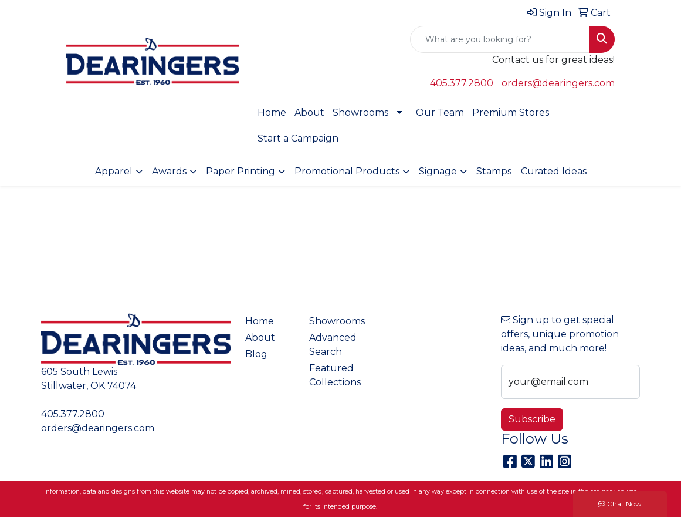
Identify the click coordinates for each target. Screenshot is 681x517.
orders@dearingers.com (558, 83)
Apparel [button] (114, 171)
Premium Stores (510, 112)
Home (272, 112)
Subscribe (532, 419)
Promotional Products (346, 171)
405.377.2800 (461, 83)
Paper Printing (240, 171)
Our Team (440, 112)
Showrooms (360, 112)
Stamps (493, 171)
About (309, 112)
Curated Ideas (554, 171)
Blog (256, 354)
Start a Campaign (298, 138)
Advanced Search (333, 344)
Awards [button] (169, 171)
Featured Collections (334, 375)
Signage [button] (438, 171)
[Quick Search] (500, 39)
